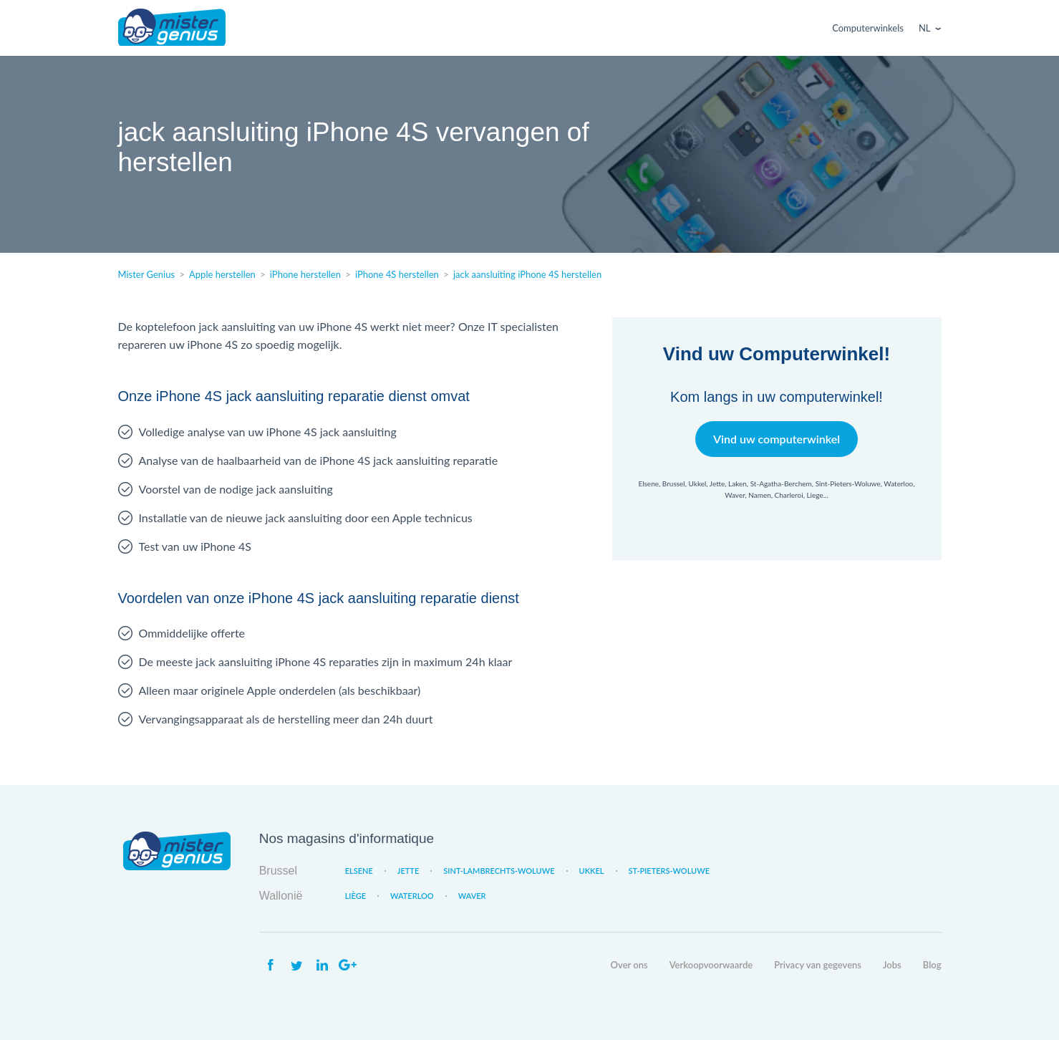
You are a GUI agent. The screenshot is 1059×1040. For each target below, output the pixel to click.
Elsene (359, 870)
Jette (408, 870)
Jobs (892, 965)
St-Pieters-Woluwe (669, 870)
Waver (472, 895)
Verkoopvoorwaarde (711, 965)
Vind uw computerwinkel (776, 438)
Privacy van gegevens (817, 965)
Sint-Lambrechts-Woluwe (498, 870)
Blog (932, 965)
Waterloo (412, 895)
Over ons (629, 965)
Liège (355, 895)
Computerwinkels (868, 28)
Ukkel (591, 870)
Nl (925, 28)
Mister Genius (172, 28)
